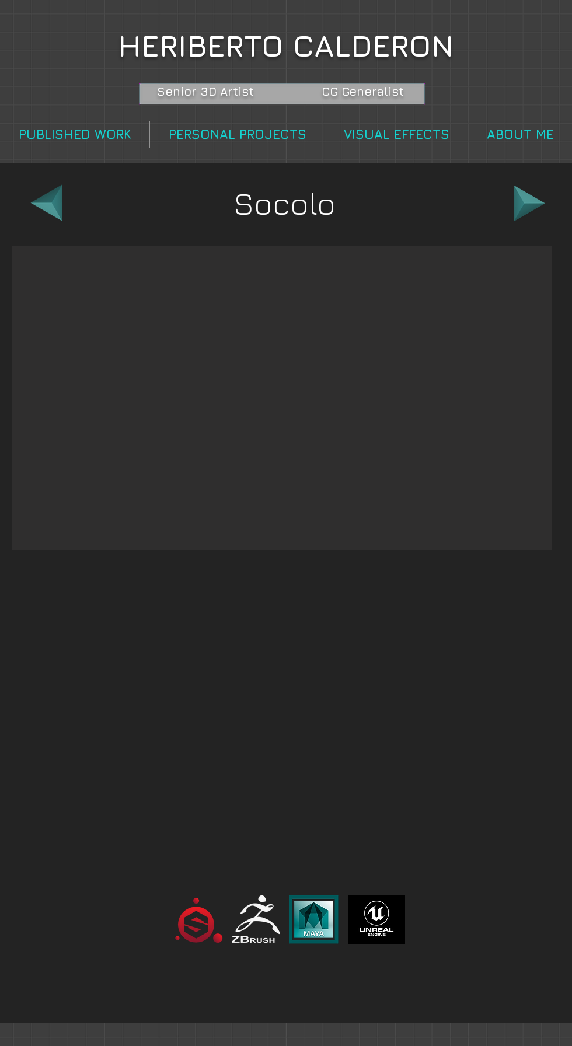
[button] (282, 398)
